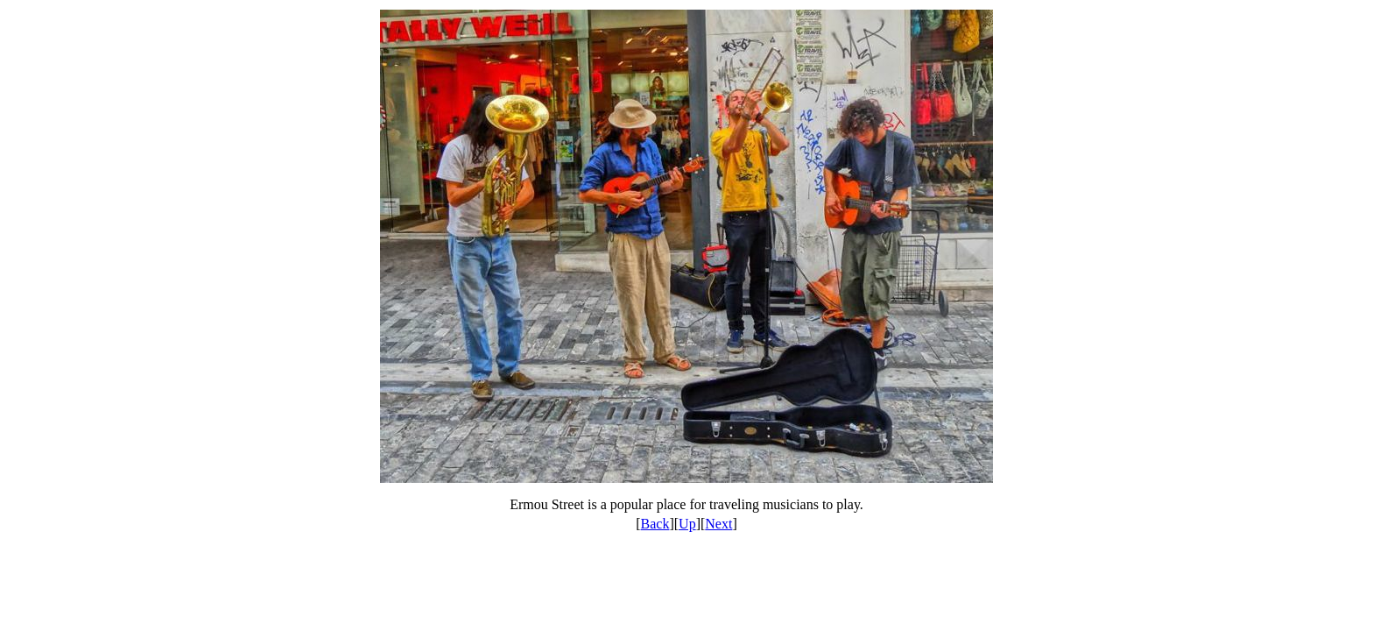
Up (687, 523)
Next (718, 523)
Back (655, 523)
